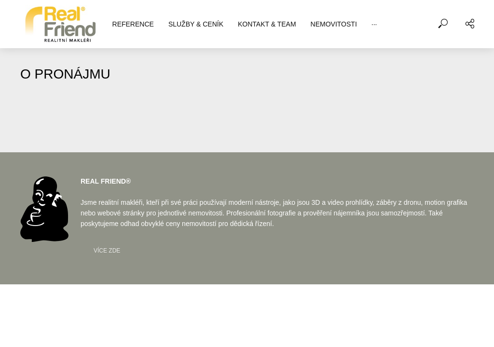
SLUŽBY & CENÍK (195, 24)
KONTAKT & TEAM (267, 24)
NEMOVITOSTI (334, 24)
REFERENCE (133, 24)
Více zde (107, 250)
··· (374, 24)
